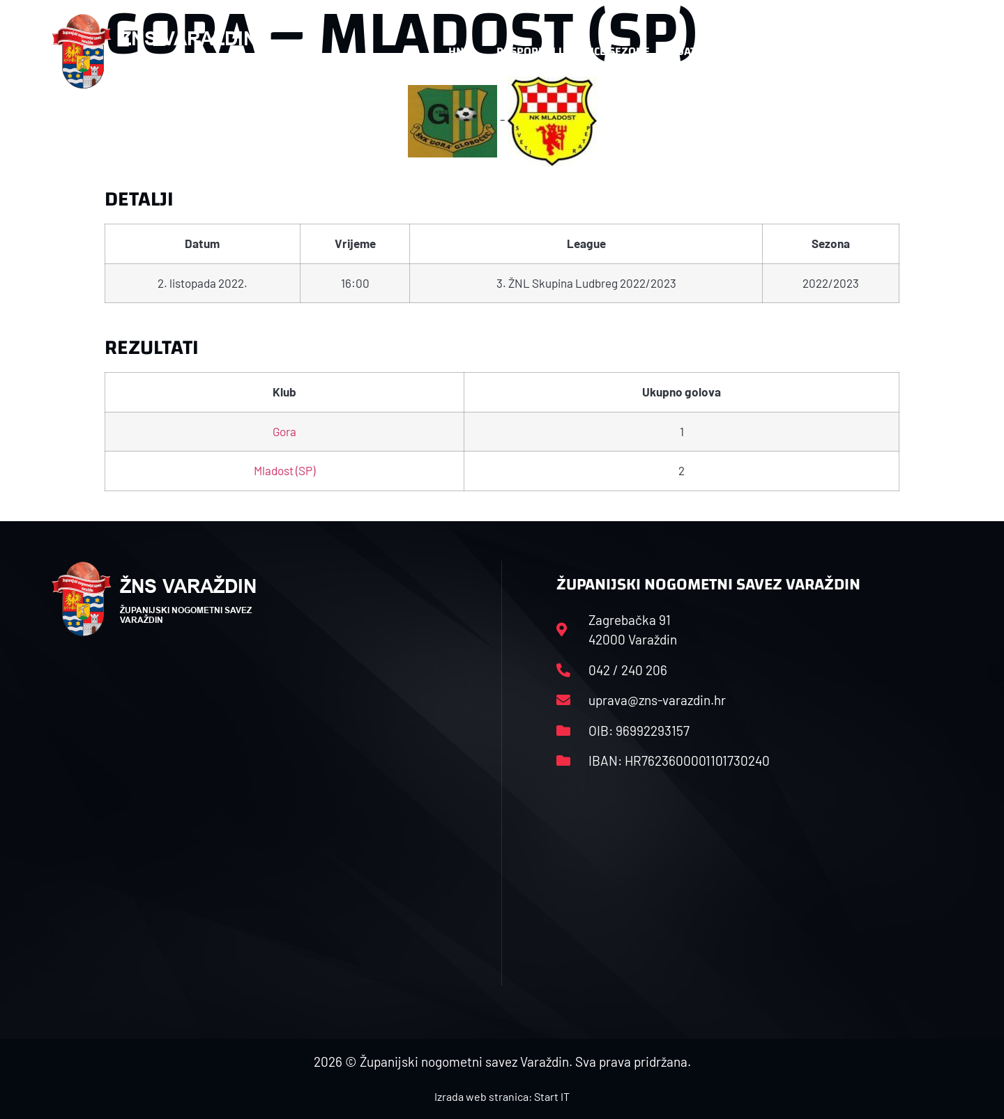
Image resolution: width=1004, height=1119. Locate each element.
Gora (284, 431)
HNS (459, 51)
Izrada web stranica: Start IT (502, 1096)
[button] (924, 51)
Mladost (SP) (284, 470)
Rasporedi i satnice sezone (573, 51)
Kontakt (799, 51)
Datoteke (709, 51)
